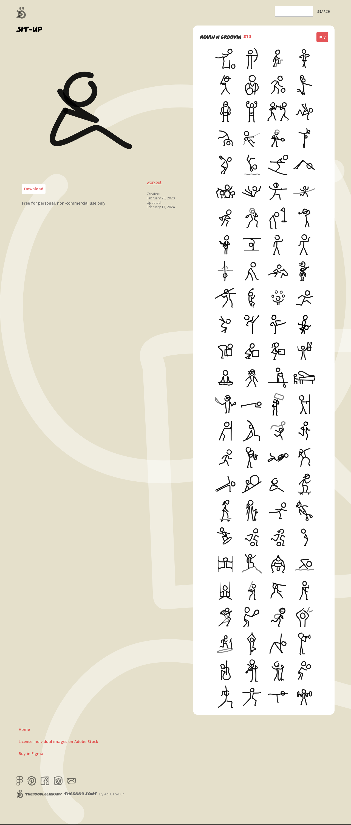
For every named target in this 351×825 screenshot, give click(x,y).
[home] (21, 13)
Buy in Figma (31, 753)
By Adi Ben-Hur (111, 794)
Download (33, 188)
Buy (322, 36)
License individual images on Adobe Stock (58, 741)
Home (24, 729)
